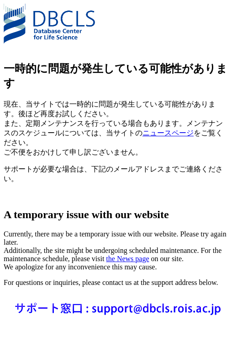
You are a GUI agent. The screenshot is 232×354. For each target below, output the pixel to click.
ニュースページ (168, 133)
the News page (127, 259)
